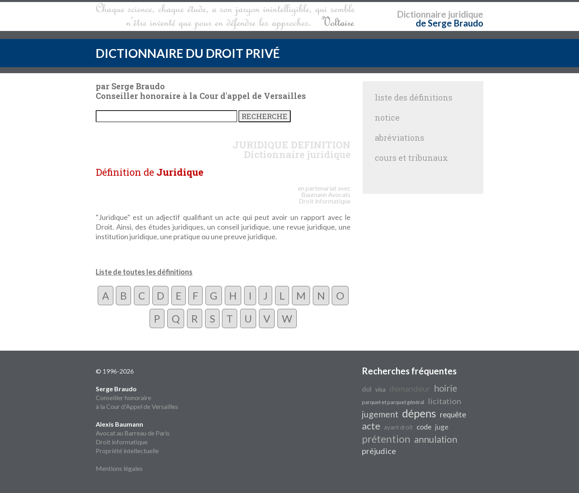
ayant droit (398, 427)
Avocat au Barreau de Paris (133, 433)
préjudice (379, 451)
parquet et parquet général (393, 402)
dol (367, 389)
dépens (419, 413)
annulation (435, 439)
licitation (444, 401)
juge (441, 427)
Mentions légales (119, 468)
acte (371, 425)
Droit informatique (122, 442)
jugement (380, 414)
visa (380, 389)
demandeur (409, 388)
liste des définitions (413, 97)
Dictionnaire (421, 14)
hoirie (445, 388)
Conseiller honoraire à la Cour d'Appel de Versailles (137, 397)
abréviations (399, 137)
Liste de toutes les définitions (144, 271)
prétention (386, 439)
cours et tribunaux (411, 157)
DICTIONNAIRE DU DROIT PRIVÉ (188, 53)
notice (387, 117)
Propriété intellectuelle (127, 450)
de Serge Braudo (449, 23)
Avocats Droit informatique (325, 198)
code (424, 427)
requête (453, 414)
